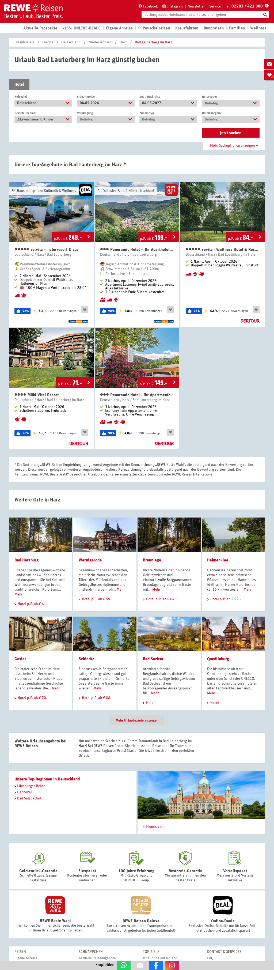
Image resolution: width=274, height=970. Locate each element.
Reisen (20, 952)
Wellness (258, 28)
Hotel (19, 84)
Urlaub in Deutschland (160, 958)
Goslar (20, 659)
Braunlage (152, 560)
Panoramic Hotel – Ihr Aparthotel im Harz (137, 249)
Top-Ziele (151, 952)
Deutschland (71, 42)
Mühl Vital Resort (36, 394)
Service (215, 6)
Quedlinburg (218, 659)
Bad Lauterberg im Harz (153, 42)
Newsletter (196, 6)
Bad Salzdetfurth (28, 798)
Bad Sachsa (153, 659)
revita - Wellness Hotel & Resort (223, 249)
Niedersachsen (100, 42)
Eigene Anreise (25, 958)
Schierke (86, 659)
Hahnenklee (217, 560)
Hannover (23, 792)
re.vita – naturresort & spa (46, 249)
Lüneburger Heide (29, 786)
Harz (123, 42)
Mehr (18, 594)
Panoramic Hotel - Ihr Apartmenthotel (137, 394)
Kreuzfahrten (186, 28)
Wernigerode (90, 560)
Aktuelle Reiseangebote (97, 958)
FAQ (210, 958)
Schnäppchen (91, 952)
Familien (237, 28)
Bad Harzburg (26, 560)
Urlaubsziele (24, 42)
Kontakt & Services (224, 952)
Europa (47, 42)
